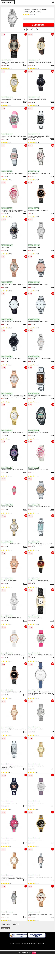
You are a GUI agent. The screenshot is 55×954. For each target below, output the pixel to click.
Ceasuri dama (5, 928)
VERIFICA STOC (38, 25)
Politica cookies (40, 943)
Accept (34, 952)
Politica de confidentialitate (28, 943)
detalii (25, 65)
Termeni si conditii (15, 943)
